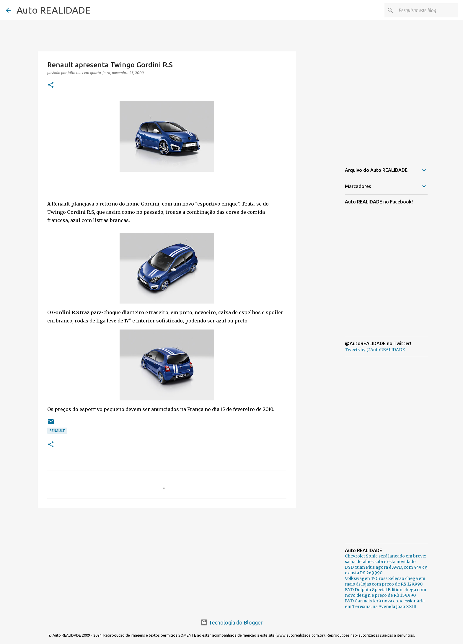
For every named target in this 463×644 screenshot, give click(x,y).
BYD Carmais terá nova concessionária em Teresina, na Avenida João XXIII (385, 603)
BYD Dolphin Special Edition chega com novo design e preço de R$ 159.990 (385, 592)
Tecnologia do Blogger (231, 622)
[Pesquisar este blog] (427, 10)
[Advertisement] (166, 558)
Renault (57, 431)
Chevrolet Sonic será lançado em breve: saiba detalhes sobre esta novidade (385, 558)
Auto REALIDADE (54, 10)
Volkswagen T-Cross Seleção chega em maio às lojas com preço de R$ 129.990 (385, 581)
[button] (50, 85)
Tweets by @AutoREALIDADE (375, 349)
